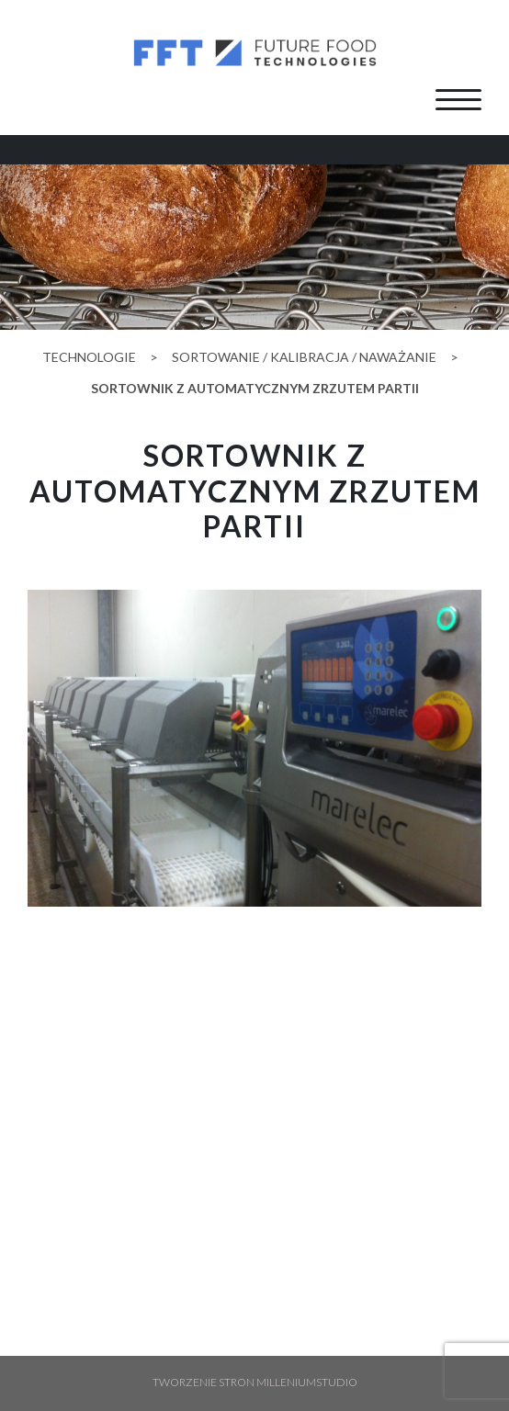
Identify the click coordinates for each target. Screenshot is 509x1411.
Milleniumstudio (306, 1382)
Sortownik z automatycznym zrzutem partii (255, 388)
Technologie (89, 357)
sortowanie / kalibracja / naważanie (304, 357)
